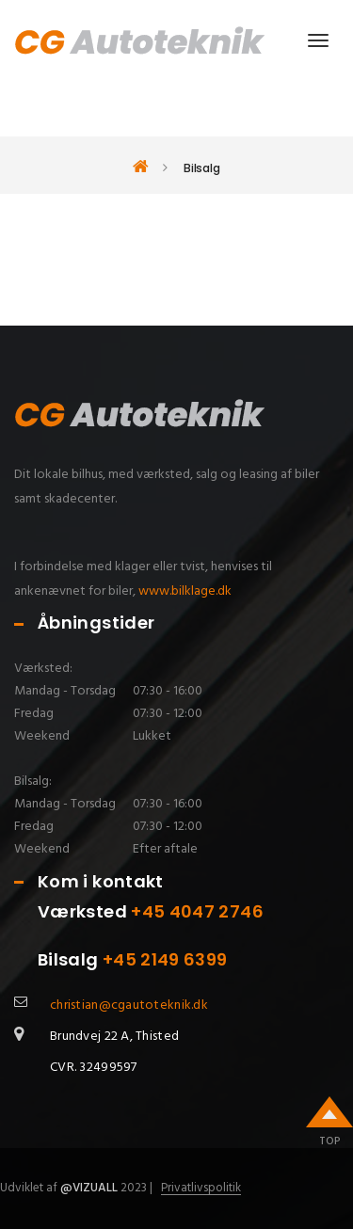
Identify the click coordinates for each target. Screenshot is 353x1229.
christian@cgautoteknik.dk (129, 1005)
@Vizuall (89, 1188)
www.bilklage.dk (185, 591)
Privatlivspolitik (201, 1188)
